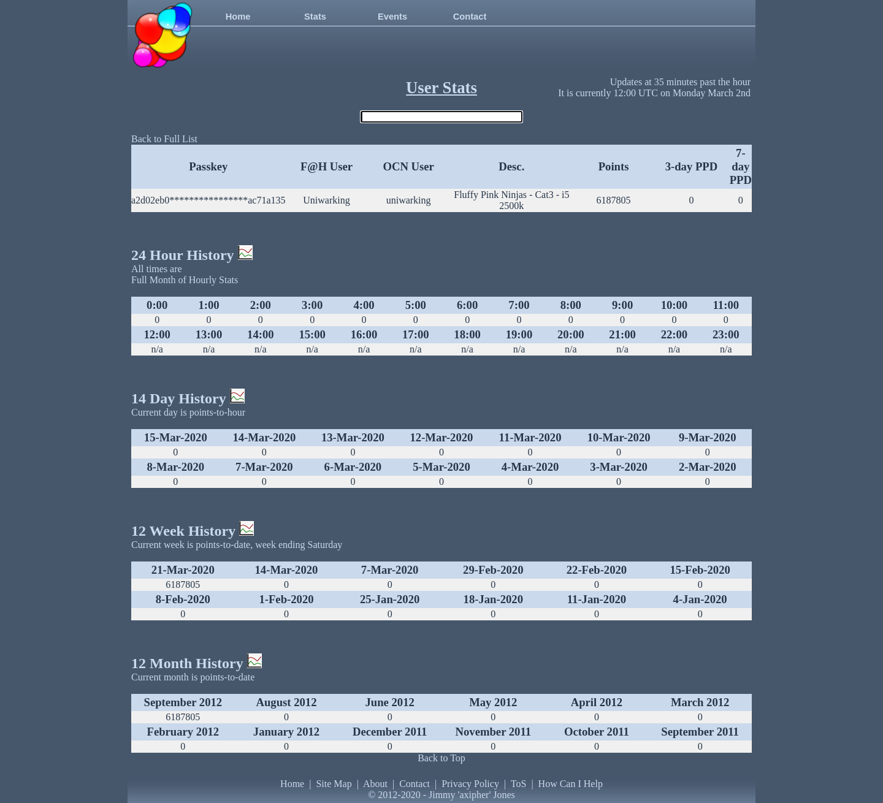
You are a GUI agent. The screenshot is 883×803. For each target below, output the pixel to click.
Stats (315, 16)
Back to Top (441, 758)
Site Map (333, 783)
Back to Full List (164, 139)
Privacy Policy (470, 783)
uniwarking (408, 200)
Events (392, 16)
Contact (470, 16)
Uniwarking (326, 200)
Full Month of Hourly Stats (184, 280)
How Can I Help (570, 783)
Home (238, 16)
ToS (519, 783)
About (375, 783)
